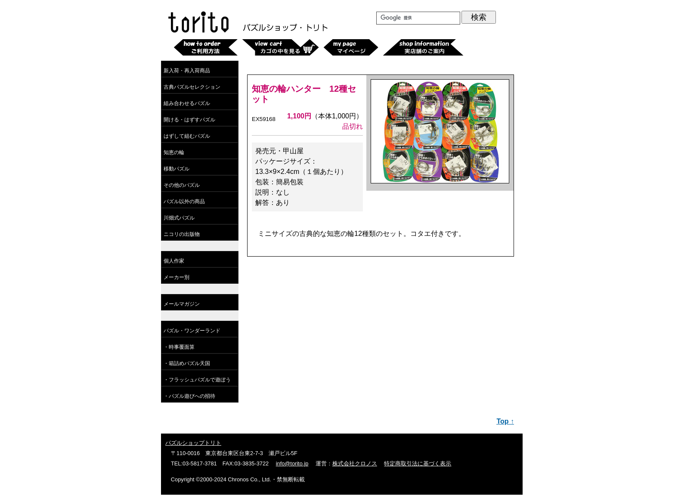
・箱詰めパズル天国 (187, 363)
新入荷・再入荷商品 (187, 71)
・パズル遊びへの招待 (189, 396)
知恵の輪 (174, 152)
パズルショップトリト (193, 443)
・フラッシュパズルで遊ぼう (197, 380)
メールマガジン (182, 304)
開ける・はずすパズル (189, 120)
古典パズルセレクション (192, 87)
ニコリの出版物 (182, 234)
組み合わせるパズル (187, 103)
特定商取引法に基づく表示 (417, 463)
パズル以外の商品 (184, 201)
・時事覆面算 (179, 347)
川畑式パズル (179, 218)
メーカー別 (176, 277)
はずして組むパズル (187, 136)
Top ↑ (505, 421)
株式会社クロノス (354, 463)
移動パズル (176, 169)
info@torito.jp (292, 463)
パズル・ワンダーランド (192, 331)
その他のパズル (182, 185)
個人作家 (174, 261)
